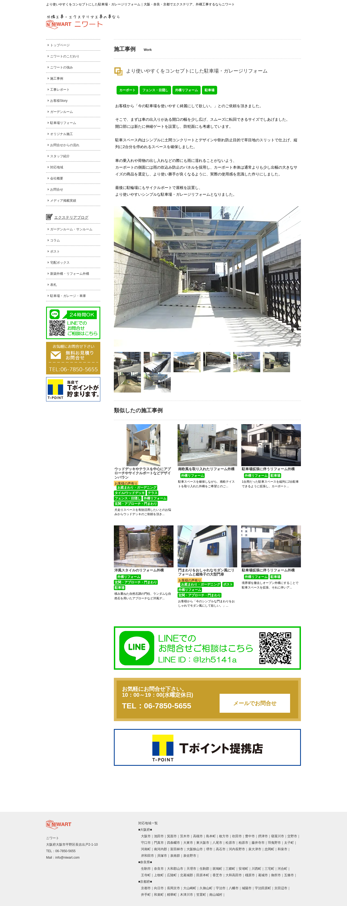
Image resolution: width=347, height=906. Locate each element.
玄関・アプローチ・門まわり (136, 504)
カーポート (127, 90)
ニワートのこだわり (64, 56)
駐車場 (209, 90)
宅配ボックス (60, 262)
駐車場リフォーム (63, 123)
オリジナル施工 (61, 134)
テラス (153, 493)
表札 (53, 285)
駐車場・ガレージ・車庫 (68, 296)
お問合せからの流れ (64, 145)
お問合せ (56, 189)
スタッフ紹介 (60, 156)
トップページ (60, 45)
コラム (55, 240)
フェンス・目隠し (155, 90)
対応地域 (56, 167)
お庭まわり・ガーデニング (136, 487)
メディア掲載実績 (63, 200)
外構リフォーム (186, 90)
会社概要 (56, 178)
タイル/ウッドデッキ (130, 493)
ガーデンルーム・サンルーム (71, 229)
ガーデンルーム (61, 112)
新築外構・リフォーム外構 (69, 274)
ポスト (55, 251)
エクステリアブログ (71, 217)
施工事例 (56, 78)
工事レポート (60, 89)
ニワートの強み (61, 67)
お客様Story (59, 101)
